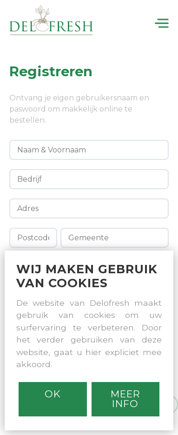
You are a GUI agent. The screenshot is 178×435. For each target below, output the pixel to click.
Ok (53, 394)
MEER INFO (125, 398)
